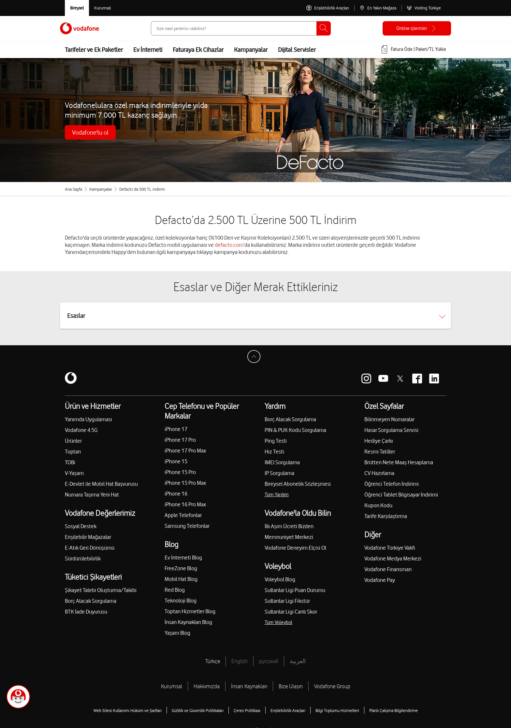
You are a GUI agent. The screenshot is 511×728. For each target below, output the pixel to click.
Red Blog (175, 590)
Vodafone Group (332, 686)
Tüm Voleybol (278, 622)
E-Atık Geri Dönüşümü (89, 548)
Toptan (73, 451)
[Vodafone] (71, 378)
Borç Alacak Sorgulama (90, 601)
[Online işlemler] (417, 28)
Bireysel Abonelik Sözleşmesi (298, 484)
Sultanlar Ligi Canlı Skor (291, 612)
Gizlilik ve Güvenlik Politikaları (198, 710)
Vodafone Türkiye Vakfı (389, 548)
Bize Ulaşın (291, 686)
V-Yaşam (74, 473)
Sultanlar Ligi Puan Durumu (295, 590)
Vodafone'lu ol (90, 132)
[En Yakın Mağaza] (378, 8)
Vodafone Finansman (388, 569)
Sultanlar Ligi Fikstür (287, 601)
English (239, 661)
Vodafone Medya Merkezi (392, 558)
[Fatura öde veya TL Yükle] (413, 49)
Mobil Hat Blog (181, 579)
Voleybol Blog (280, 579)
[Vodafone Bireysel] (77, 8)
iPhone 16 (176, 494)
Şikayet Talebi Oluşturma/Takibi (101, 590)
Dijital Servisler (297, 49)
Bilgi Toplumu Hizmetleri (337, 710)
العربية (298, 661)
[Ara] (323, 28)
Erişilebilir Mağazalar (88, 537)
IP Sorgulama (279, 473)
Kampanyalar (251, 49)
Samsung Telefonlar (187, 526)
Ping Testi (276, 441)
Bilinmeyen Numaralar (389, 419)
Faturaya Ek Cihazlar (198, 49)
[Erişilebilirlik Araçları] (327, 8)
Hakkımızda (207, 686)
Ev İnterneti (147, 49)
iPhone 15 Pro (180, 472)
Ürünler (73, 441)
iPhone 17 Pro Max (185, 450)
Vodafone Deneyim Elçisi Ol (295, 548)
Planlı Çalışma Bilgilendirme (393, 710)
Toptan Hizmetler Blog (190, 611)
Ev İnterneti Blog (183, 557)
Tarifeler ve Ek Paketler (94, 49)
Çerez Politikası (247, 710)
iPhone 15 (176, 461)
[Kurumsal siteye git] (102, 8)
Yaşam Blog (177, 633)
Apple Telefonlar (183, 515)
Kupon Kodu (378, 505)
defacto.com (229, 245)
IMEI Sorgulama (282, 462)
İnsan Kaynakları (249, 686)
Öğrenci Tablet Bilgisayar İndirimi (401, 495)
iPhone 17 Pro (180, 440)
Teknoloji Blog (181, 600)
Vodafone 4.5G (81, 430)
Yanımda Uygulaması (88, 419)
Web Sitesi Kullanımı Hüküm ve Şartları (128, 710)
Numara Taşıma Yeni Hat (92, 495)
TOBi (70, 462)
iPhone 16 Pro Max (185, 504)
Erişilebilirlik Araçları (287, 710)
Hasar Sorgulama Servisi (391, 430)
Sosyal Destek (80, 526)
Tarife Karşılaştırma (385, 516)
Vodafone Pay (379, 580)
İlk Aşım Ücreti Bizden (289, 526)
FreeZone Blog (181, 568)
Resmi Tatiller (379, 451)
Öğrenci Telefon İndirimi (391, 484)
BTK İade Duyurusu (86, 612)
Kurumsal (171, 686)
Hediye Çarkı (378, 441)
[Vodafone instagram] (366, 378)
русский (268, 661)
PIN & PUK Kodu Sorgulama (295, 430)
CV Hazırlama (379, 473)
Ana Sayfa (73, 189)
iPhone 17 (176, 429)
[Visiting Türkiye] (424, 8)
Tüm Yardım (277, 495)
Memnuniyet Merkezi (289, 537)
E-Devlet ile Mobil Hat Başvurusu (101, 484)
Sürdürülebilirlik (83, 558)
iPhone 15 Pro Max (185, 483)
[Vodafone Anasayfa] (79, 28)
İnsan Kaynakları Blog (188, 622)
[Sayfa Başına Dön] (255, 358)
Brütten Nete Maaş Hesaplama (398, 462)
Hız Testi (274, 451)
